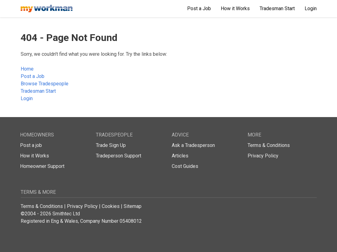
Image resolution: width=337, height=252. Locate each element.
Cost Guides (185, 166)
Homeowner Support (42, 166)
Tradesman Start (38, 91)
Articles (180, 156)
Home (27, 69)
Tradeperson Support (118, 156)
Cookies (111, 206)
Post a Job (32, 76)
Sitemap (133, 206)
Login (27, 98)
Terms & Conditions (269, 145)
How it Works (34, 156)
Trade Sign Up (111, 145)
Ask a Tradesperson (193, 145)
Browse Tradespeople (44, 84)
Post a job (31, 145)
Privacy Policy (263, 156)
